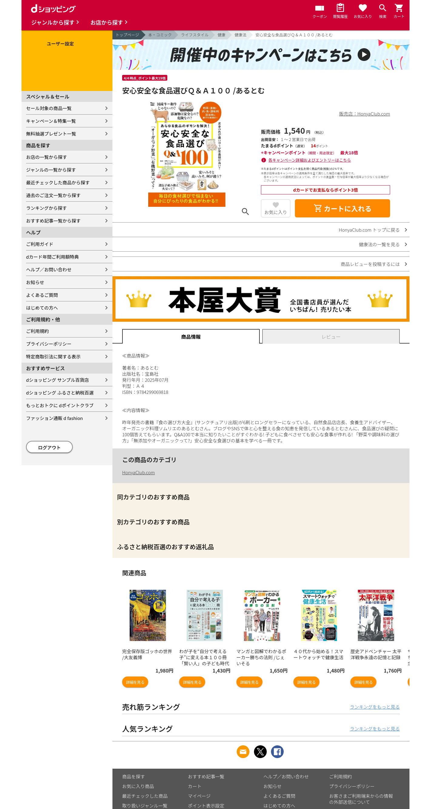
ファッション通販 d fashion (54, 418)
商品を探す (133, 776)
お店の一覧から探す (46, 157)
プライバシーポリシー (49, 344)
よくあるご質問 (42, 295)
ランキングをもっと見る (375, 706)
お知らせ (35, 282)
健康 (222, 35)
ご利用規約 (37, 331)
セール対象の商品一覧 (49, 108)
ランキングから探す (46, 208)
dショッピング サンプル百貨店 (57, 380)
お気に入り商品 (138, 786)
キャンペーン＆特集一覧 (51, 121)
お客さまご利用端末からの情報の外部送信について (361, 799)
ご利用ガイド (39, 244)
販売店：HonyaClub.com (364, 113)
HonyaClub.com (138, 472)
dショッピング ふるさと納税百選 (60, 392)
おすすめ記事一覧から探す (53, 220)
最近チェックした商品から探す (58, 182)
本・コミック (160, 35)
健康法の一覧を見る (379, 244)
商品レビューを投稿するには (370, 264)
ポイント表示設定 (206, 805)
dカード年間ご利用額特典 (52, 256)
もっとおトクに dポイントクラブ (60, 405)
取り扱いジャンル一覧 (144, 805)
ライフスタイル (195, 35)
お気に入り (275, 212)
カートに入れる (342, 208)
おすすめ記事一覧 (206, 776)
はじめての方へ (42, 307)
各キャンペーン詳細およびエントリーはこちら (310, 160)
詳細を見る (135, 682)
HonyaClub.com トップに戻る (369, 229)
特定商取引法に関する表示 (53, 356)
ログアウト (49, 447)
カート (195, 786)
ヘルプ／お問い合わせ (49, 269)
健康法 (240, 35)
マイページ (199, 796)
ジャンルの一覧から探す (51, 169)
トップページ (127, 35)
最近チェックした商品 (145, 796)
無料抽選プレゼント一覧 (51, 133)
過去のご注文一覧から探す (53, 195)
